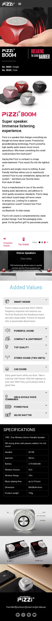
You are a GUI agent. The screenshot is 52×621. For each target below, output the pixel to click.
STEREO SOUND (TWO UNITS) (25, 357)
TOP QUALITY (17, 346)
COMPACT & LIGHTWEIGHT (23, 338)
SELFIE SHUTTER (18, 414)
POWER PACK (16, 406)
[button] (19, 3)
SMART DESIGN (17, 301)
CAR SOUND (16, 368)
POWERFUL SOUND (19, 330)
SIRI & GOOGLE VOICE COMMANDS (20, 397)
